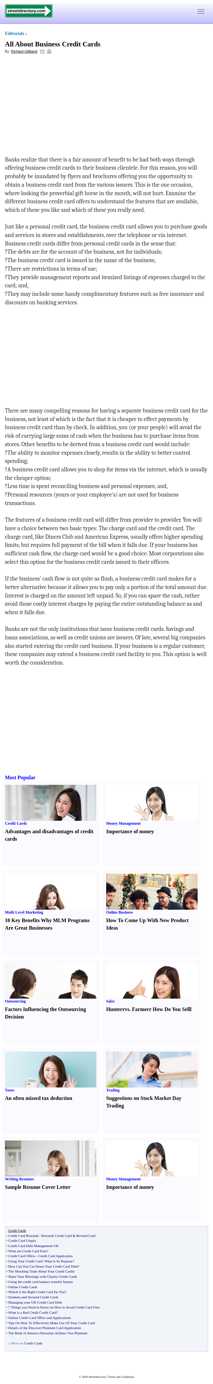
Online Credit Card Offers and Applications (39, 1318)
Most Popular (20, 777)
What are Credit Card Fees (27, 1251)
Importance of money (130, 831)
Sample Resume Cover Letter (38, 1187)
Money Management (123, 823)
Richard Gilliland (24, 51)
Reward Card (85, 1236)
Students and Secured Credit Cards (33, 1297)
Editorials (14, 33)
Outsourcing (15, 1001)
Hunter (114, 1009)
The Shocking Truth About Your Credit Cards (41, 1271)
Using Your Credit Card (25, 1261)
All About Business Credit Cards (53, 44)
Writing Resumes (19, 1179)
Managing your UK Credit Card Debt (35, 1302)
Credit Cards (16, 823)
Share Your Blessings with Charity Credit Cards (42, 1276)
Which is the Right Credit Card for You (36, 1292)
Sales (110, 1001)
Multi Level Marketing (24, 912)
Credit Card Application (55, 1256)
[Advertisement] (58, 106)
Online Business (119, 912)
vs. (128, 1009)
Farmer (140, 1009)
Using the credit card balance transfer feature (40, 1282)
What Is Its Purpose (58, 1261)
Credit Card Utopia (22, 1240)
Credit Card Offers (21, 1256)
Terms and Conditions (121, 1376)
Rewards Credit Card (56, 1236)
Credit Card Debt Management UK (33, 1246)
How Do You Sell (171, 1009)
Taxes (9, 1090)
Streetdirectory (97, 1376)
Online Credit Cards (22, 1287)
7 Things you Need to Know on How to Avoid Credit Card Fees (54, 1307)
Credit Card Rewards (23, 1236)
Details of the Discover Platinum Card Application (44, 1328)
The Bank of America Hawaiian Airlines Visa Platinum (47, 1333)
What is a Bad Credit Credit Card (32, 1312)
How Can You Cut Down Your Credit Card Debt (43, 1266)
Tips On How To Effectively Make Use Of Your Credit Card (51, 1323)
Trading (113, 1090)
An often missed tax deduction (38, 1098)
